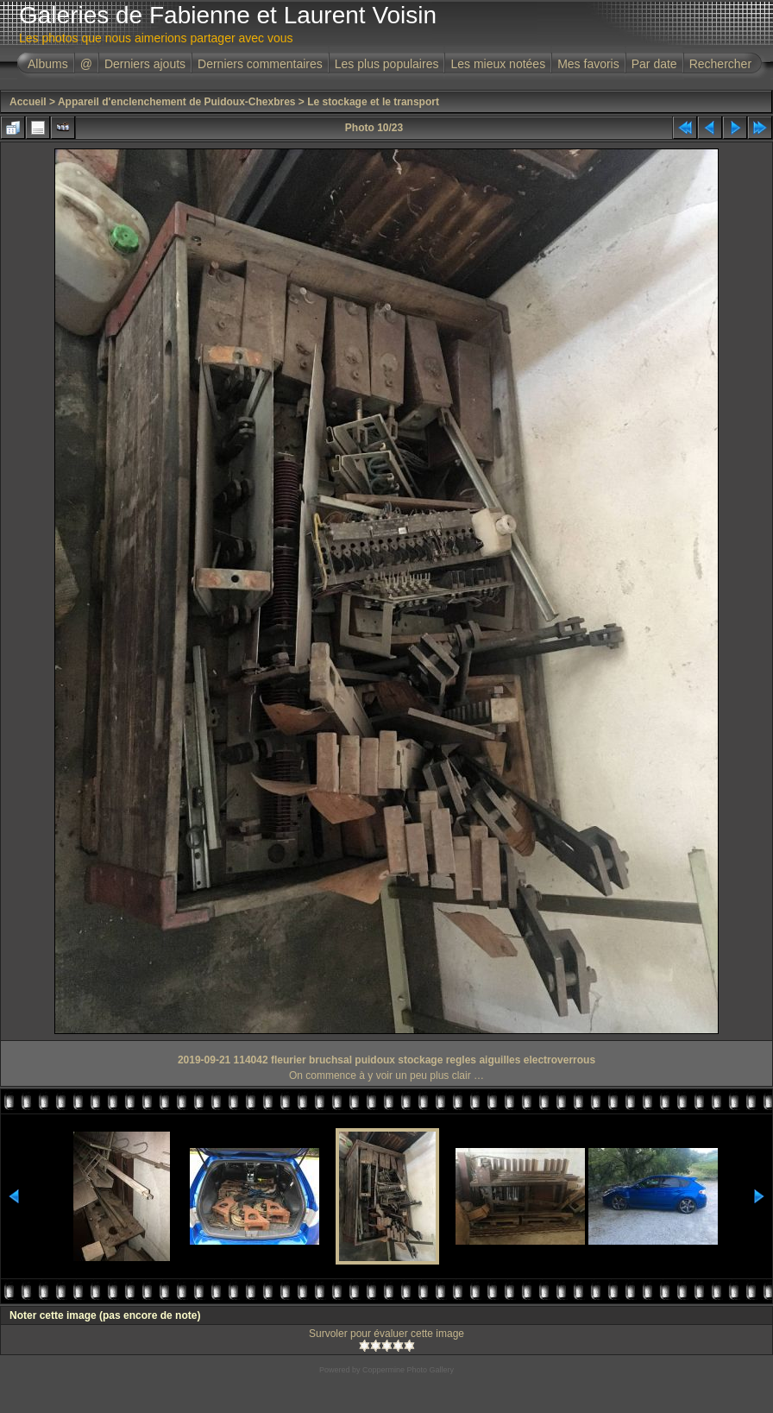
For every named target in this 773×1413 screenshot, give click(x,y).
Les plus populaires (387, 64)
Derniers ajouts (144, 64)
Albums (48, 64)
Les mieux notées (497, 64)
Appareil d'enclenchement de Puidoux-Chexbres (177, 102)
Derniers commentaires (260, 64)
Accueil (28, 102)
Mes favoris (588, 64)
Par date (654, 64)
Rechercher (720, 64)
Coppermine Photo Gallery (408, 1370)
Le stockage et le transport (373, 102)
